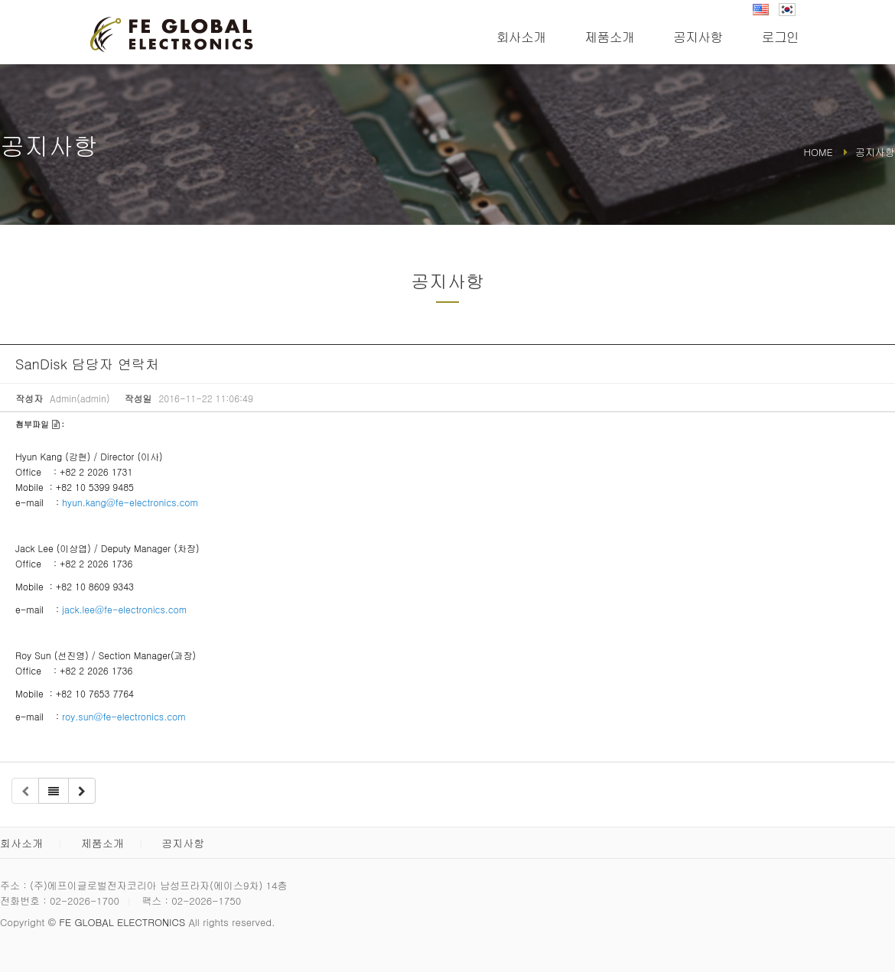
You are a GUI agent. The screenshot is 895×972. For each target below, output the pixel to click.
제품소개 (609, 37)
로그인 (780, 37)
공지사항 (698, 37)
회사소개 (521, 37)
